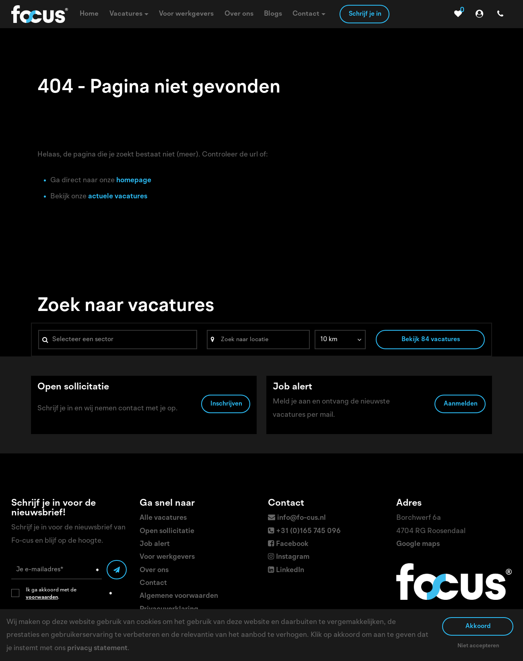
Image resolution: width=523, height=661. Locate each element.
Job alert (155, 544)
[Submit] (117, 569)
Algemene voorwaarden (179, 595)
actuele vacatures (117, 196)
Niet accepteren (478, 646)
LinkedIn (290, 570)
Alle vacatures (163, 517)
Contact (153, 583)
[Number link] (502, 14)
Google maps (418, 544)
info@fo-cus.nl (301, 517)
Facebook (292, 544)
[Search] (258, 339)
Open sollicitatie (167, 531)
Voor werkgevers (167, 556)
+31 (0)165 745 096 (308, 531)
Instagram (292, 556)
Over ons (154, 570)
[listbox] (340, 339)
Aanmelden (461, 405)
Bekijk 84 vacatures (431, 339)
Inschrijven (226, 405)
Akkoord (478, 626)
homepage (133, 180)
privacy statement (97, 648)
